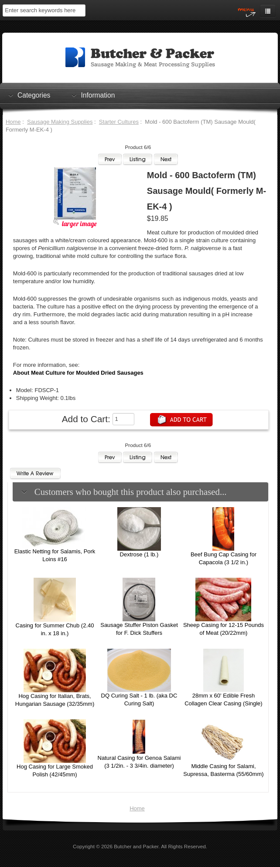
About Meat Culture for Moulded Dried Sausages (78, 372)
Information (98, 95)
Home (13, 122)
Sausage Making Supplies (59, 122)
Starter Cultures (119, 122)
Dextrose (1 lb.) (139, 554)
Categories (33, 95)
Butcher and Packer (136, 846)
